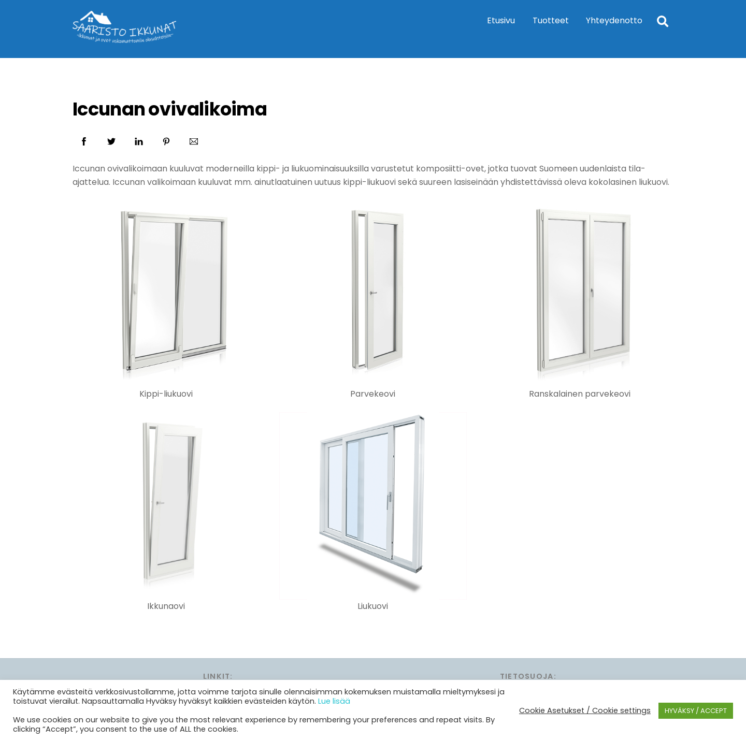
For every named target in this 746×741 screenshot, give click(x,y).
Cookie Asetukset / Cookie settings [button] (585, 710)
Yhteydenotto (614, 20)
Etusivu (501, 20)
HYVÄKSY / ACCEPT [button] (696, 711)
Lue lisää (334, 701)
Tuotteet (551, 20)
